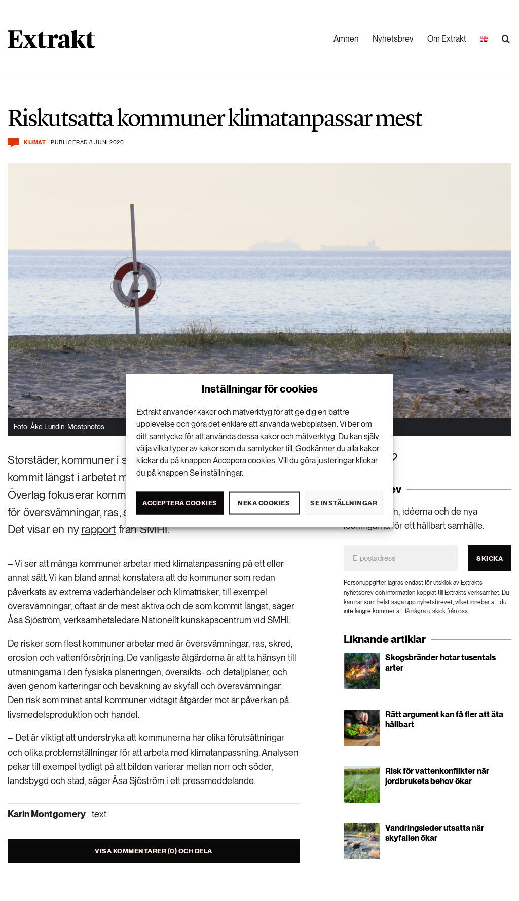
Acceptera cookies (179, 502)
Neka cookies (264, 502)
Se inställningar (343, 502)
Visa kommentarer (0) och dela (153, 851)
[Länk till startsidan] (51, 42)
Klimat (35, 142)
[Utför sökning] (506, 39)
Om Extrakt (446, 39)
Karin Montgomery (47, 814)
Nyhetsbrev (393, 39)
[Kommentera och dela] (13, 142)
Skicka (489, 558)
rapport (98, 529)
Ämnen (346, 39)
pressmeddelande (218, 780)
